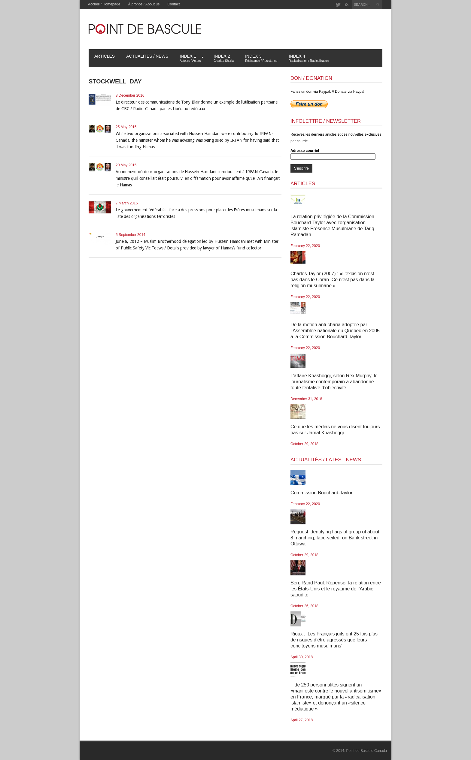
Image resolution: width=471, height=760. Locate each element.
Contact (173, 4)
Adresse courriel (304, 150)
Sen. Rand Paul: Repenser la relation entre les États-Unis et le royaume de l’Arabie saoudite (335, 588)
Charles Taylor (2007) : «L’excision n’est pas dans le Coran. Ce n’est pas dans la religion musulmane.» (332, 279)
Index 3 (261, 58)
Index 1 (191, 58)
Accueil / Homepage (104, 4)
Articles (104, 56)
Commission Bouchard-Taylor (321, 492)
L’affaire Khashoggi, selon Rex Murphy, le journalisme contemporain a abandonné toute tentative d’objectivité (334, 381)
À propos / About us (144, 4)
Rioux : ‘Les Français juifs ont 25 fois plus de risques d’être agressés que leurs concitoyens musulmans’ (334, 639)
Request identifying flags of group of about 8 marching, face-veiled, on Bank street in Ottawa (334, 537)
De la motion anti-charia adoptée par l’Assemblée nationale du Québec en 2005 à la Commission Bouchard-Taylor (335, 330)
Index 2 (224, 58)
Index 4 (309, 58)
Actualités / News (147, 56)
